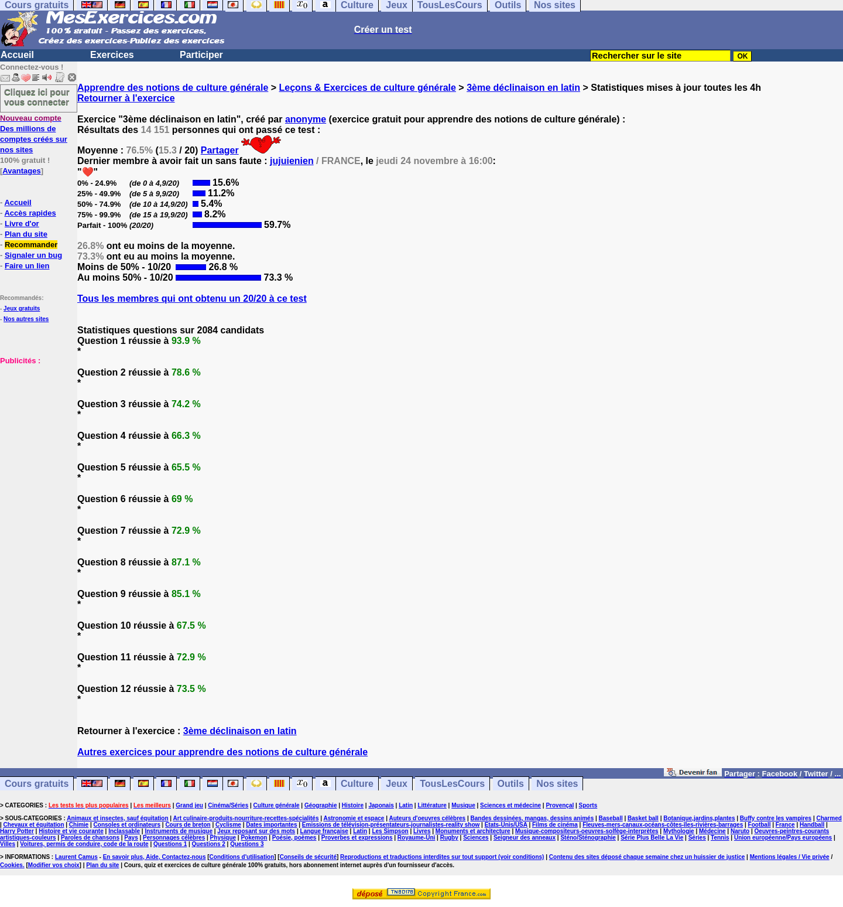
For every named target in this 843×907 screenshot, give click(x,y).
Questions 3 (246, 844)
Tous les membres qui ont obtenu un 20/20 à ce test (192, 299)
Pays (131, 837)
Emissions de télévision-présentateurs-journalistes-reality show (390, 824)
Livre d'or (22, 223)
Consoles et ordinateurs (127, 824)
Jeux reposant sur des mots (256, 831)
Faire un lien (27, 265)
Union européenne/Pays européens (783, 837)
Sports (588, 805)
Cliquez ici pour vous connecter (37, 97)
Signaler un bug (33, 255)
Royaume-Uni (416, 837)
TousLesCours (452, 784)
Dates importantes (271, 824)
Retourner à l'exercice (126, 98)
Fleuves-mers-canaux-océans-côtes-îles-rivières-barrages (662, 824)
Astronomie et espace (353, 818)
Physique (223, 837)
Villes (7, 844)
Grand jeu (189, 805)
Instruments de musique (179, 831)
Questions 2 (208, 844)
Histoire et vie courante (71, 831)
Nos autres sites (26, 319)
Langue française (324, 831)
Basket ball (643, 818)
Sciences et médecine (510, 805)
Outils (511, 784)
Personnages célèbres (174, 837)
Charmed (828, 818)
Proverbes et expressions (357, 837)
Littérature (431, 805)
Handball (812, 824)
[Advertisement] (35, 424)
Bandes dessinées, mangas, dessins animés (532, 818)
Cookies (11, 865)
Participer (201, 55)
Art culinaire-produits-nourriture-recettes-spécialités (246, 818)
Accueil (17, 55)
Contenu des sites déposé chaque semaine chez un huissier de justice (647, 857)
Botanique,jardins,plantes (699, 818)
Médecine (712, 831)
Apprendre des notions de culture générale (172, 88)
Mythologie (678, 831)
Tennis (720, 837)
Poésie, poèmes (294, 837)
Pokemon (254, 837)
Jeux (396, 784)
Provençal (560, 805)
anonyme (305, 119)
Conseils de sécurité (308, 857)
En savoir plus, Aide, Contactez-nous (154, 857)
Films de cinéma (555, 824)
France (785, 824)
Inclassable (124, 831)
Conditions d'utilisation (242, 857)
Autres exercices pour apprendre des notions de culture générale (222, 752)
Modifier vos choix (54, 865)
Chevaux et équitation (34, 824)
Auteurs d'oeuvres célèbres (427, 818)
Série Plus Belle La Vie (652, 837)
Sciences (475, 837)
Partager (220, 150)
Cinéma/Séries (228, 805)
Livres (421, 831)
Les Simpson (390, 831)
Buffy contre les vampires (775, 818)
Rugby (449, 837)
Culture (357, 784)
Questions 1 (170, 844)
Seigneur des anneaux (525, 837)
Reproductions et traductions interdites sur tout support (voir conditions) (442, 857)
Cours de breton (187, 824)
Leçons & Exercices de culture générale (367, 88)
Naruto (740, 831)
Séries (697, 837)
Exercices (112, 55)
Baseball (611, 818)
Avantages (21, 170)
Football (759, 824)
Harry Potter (17, 831)
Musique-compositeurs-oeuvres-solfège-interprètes (587, 831)
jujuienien (292, 161)
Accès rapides (30, 213)
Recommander (31, 244)
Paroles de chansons (90, 837)
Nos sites (557, 784)
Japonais (380, 805)
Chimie (78, 824)
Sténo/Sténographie (587, 837)
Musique (463, 805)
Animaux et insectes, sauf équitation (117, 818)
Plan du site (26, 234)
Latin (406, 805)
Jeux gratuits (22, 308)
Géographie (320, 805)
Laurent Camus (76, 857)
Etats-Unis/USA (506, 824)
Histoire (353, 805)
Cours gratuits (36, 784)
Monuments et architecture (473, 831)
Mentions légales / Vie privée (790, 857)
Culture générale (276, 805)
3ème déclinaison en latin (523, 88)
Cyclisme (228, 824)
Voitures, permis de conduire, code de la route (84, 844)
